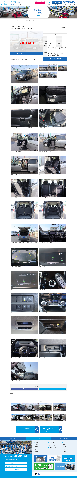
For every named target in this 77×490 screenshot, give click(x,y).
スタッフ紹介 (65, 449)
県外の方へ (37, 449)
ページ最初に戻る (64, 438)
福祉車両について (58, 4)
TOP (51, 2)
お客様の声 (42, 4)
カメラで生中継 (52, 445)
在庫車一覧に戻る (38, 438)
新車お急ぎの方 (38, 451)
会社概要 (64, 446)
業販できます (50, 4)
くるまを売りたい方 (27, 4)
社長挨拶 (64, 444)
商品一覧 (12, 4)
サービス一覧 (65, 4)
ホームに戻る (13, 438)
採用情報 (64, 451)
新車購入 (20, 4)
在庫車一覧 (37, 444)
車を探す (36, 442)
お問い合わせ (55, 58)
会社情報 (64, 442)
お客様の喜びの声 (52, 447)
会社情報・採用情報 (73, 4)
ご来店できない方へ (35, 4)
